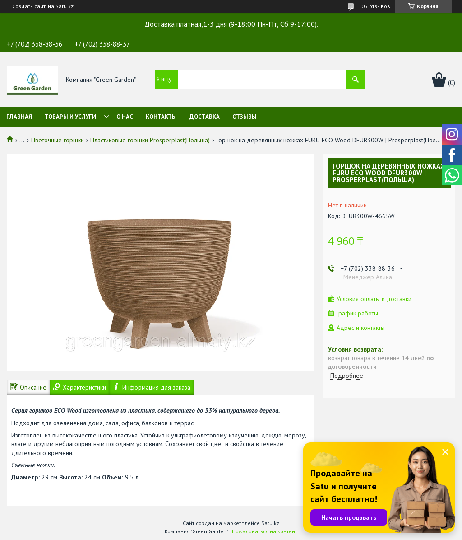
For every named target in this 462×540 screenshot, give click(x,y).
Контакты (161, 117)
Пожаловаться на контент (264, 531)
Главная (19, 117)
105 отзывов (374, 6)
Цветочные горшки (57, 140)
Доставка (204, 117)
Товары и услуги (70, 117)
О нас (124, 117)
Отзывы (244, 117)
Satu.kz (270, 523)
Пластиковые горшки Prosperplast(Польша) (150, 140)
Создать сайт (29, 6)
